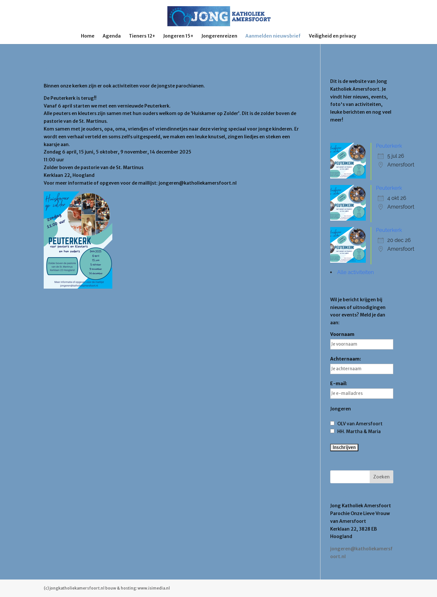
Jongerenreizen (219, 36)
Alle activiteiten (355, 272)
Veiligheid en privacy (332, 36)
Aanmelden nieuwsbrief (273, 36)
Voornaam (361, 340)
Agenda (112, 36)
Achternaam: (361, 365)
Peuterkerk (389, 146)
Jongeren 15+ (178, 36)
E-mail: (361, 390)
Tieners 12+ (142, 36)
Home (88, 36)
